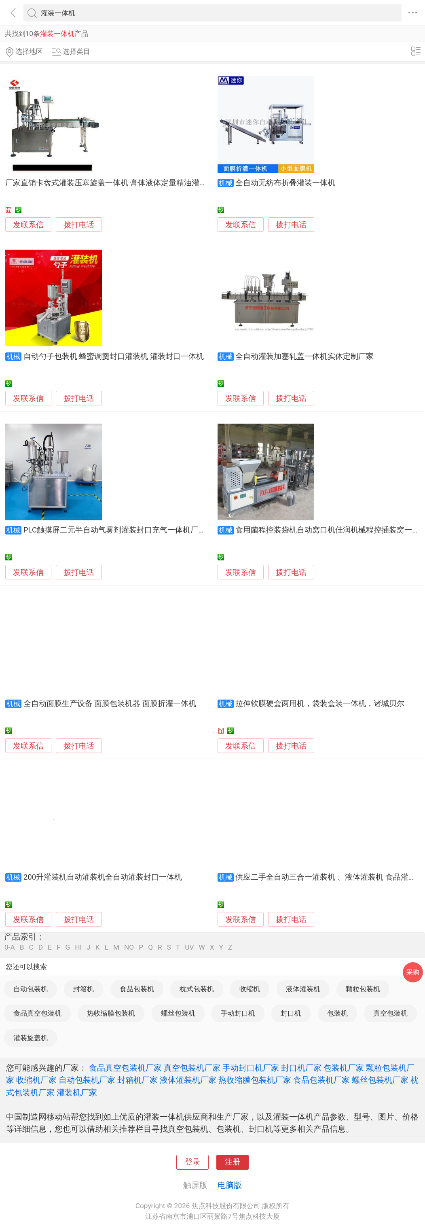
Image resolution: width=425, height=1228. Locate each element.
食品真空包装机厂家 (125, 1068)
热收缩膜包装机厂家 (254, 1080)
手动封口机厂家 (250, 1068)
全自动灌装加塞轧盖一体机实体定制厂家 (304, 356)
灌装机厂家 (77, 1092)
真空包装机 (390, 1013)
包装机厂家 (344, 1068)
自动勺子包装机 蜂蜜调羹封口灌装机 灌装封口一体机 (113, 356)
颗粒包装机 (363, 989)
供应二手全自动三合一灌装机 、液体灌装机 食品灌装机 (329, 877)
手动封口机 (238, 1013)
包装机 (337, 1013)
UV (189, 947)
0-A (9, 947)
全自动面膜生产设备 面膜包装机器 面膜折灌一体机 (109, 703)
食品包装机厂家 (321, 1080)
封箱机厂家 (137, 1080)
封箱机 (83, 989)
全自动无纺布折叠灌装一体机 (285, 182)
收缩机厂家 (36, 1080)
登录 (192, 1162)
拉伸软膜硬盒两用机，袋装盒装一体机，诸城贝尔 (319, 703)
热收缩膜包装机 (111, 1013)
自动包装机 (30, 989)
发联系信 (28, 225)
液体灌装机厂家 (188, 1080)
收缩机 (249, 989)
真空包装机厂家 (192, 1068)
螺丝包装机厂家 (380, 1080)
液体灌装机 (303, 989)
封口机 (291, 1013)
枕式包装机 (197, 989)
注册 (232, 1162)
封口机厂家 (301, 1068)
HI (78, 947)
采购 (412, 972)
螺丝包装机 (178, 1013)
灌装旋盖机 (30, 1038)
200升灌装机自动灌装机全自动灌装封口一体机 (102, 877)
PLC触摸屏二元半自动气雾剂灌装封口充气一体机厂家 (114, 530)
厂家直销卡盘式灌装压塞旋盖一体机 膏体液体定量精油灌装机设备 (117, 182)
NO (129, 947)
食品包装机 (137, 989)
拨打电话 (78, 225)
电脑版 (230, 1185)
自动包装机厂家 (87, 1080)
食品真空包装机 (37, 1013)
